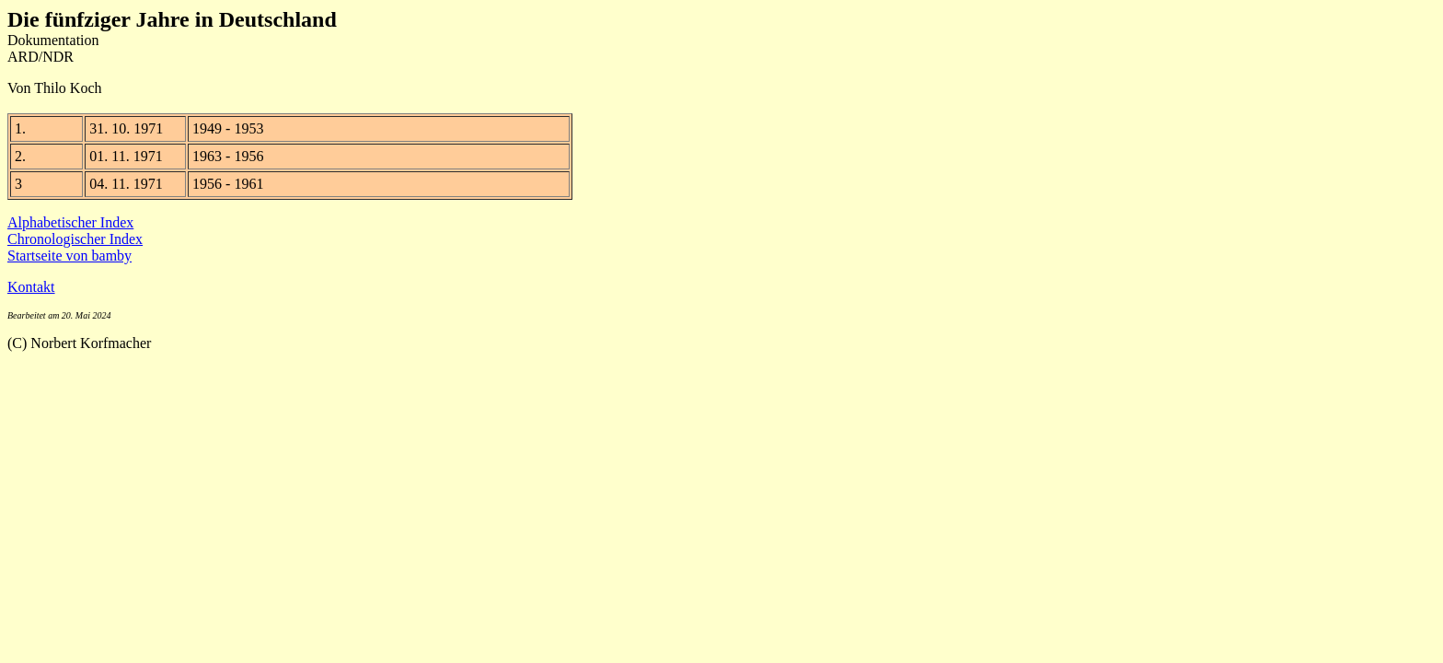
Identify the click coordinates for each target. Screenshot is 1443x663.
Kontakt (31, 287)
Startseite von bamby (69, 255)
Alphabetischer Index (70, 222)
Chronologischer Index (75, 239)
